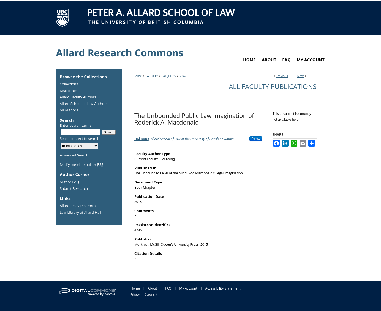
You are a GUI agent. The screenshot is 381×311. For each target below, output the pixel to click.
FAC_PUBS (169, 76)
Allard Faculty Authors (78, 97)
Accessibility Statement (222, 288)
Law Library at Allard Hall (80, 212)
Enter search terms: (76, 125)
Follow (255, 138)
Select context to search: (80, 138)
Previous (282, 76)
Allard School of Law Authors (83, 104)
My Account (188, 288)
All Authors (69, 110)
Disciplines (68, 91)
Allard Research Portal (78, 206)
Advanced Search (74, 155)
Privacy (135, 294)
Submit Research (74, 188)
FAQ (168, 288)
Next (300, 76)
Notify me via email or (81, 165)
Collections (69, 84)
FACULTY (151, 76)
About (152, 288)
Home (137, 76)
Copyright (151, 294)
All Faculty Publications (273, 86)
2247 (182, 76)
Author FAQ (69, 182)
